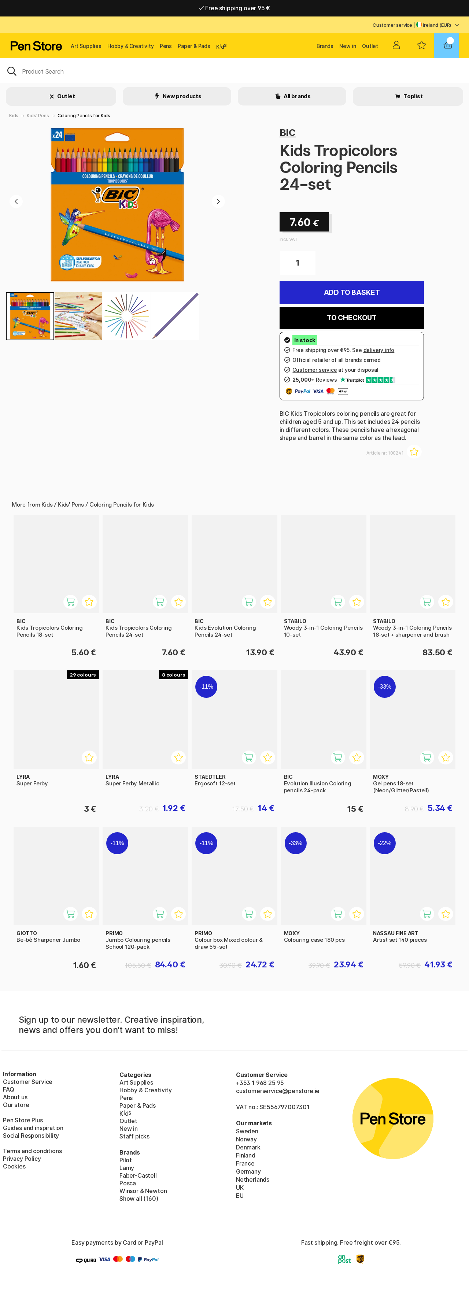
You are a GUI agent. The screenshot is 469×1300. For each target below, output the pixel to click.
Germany (248, 1171)
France (245, 1163)
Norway (246, 1139)
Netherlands (252, 1179)
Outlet (370, 46)
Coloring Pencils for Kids (84, 115)
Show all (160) (138, 1198)
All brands (296, 96)
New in (347, 46)
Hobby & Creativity (130, 46)
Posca (127, 1183)
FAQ (8, 1089)
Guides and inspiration (33, 1128)
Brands (325, 46)
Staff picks (134, 1136)
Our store (16, 1104)
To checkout (352, 318)
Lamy (126, 1167)
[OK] (234, 70)
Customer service (392, 25)
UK (240, 1187)
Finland (245, 1155)
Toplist (412, 96)
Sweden (247, 1131)
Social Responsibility (31, 1135)
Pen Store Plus (23, 1120)
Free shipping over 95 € (234, 8)
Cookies (14, 1166)
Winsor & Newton (143, 1191)
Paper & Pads (194, 46)
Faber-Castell (138, 1175)
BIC (288, 132)
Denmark (248, 1147)
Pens (166, 46)
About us (15, 1097)
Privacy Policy (22, 1158)
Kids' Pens (38, 115)
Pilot (125, 1160)
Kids (13, 115)
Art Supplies (86, 46)
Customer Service (27, 1081)
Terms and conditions (32, 1151)
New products (182, 96)
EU (240, 1195)
